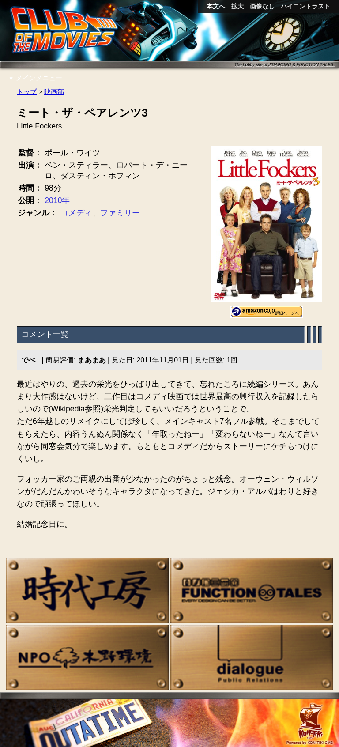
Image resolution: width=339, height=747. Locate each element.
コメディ (76, 212)
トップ (27, 91)
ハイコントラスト (305, 6)
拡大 (237, 6)
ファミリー (120, 212)
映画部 (54, 91)
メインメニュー (35, 78)
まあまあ (92, 360)
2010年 (57, 200)
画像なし (262, 6)
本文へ (216, 6)
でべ (28, 360)
